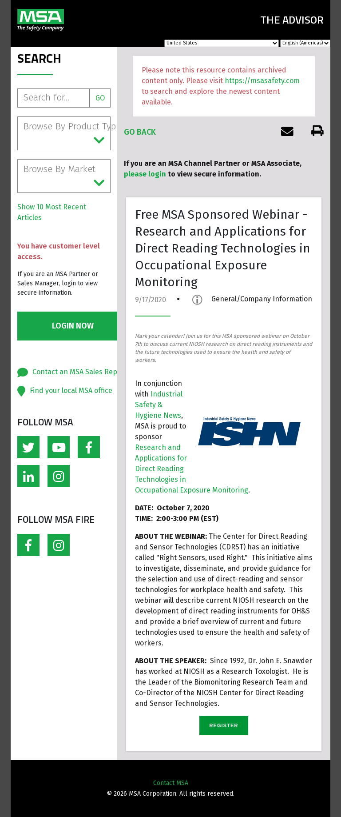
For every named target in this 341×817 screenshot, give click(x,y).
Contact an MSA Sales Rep (74, 372)
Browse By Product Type (67, 133)
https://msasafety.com (262, 80)
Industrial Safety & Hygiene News (158, 405)
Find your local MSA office (71, 390)
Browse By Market (64, 176)
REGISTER (223, 725)
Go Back (140, 132)
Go (100, 98)
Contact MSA (170, 783)
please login (145, 174)
